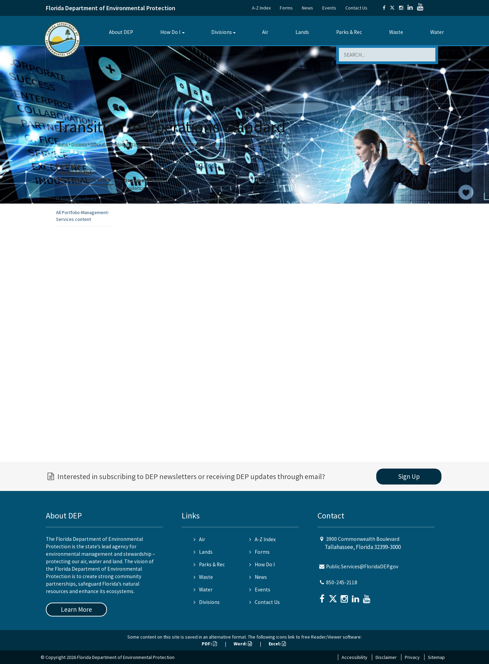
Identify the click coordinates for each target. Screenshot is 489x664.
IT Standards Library (76, 198)
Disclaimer (386, 657)
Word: (243, 644)
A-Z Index (261, 8)
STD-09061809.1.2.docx (186, 165)
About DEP (121, 32)
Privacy (412, 657)
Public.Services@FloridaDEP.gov (362, 566)
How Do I (170, 32)
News (307, 8)
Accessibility (354, 657)
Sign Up (409, 476)
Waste (396, 32)
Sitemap (436, 657)
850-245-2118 (341, 582)
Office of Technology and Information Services (129, 144)
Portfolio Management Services (199, 144)
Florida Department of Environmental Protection (110, 8)
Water (437, 32)
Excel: (277, 644)
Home (62, 144)
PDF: (209, 644)
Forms (286, 8)
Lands (302, 32)
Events (329, 8)
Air (265, 32)
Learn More (76, 609)
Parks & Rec (349, 32)
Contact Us (356, 8)
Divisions (221, 32)
